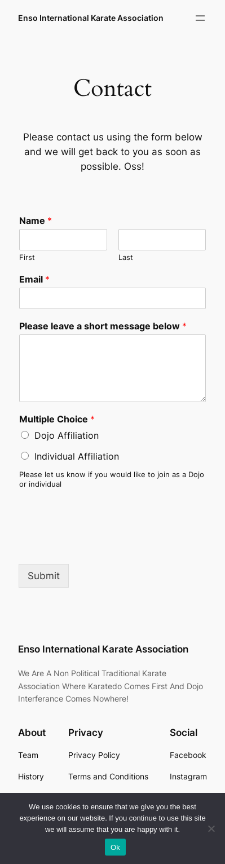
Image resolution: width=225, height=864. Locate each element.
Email (34, 279)
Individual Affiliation (76, 456)
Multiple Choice (57, 419)
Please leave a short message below (103, 326)
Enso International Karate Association (91, 18)
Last (125, 257)
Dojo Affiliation (66, 435)
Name (35, 220)
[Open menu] (200, 18)
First (27, 257)
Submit (44, 575)
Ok (115, 847)
